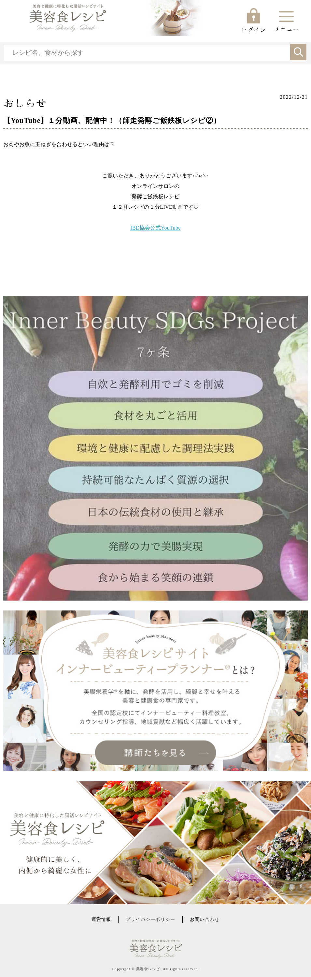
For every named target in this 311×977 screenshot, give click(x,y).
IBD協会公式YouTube (155, 228)
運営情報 (101, 919)
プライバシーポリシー (151, 919)
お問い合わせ (205, 919)
